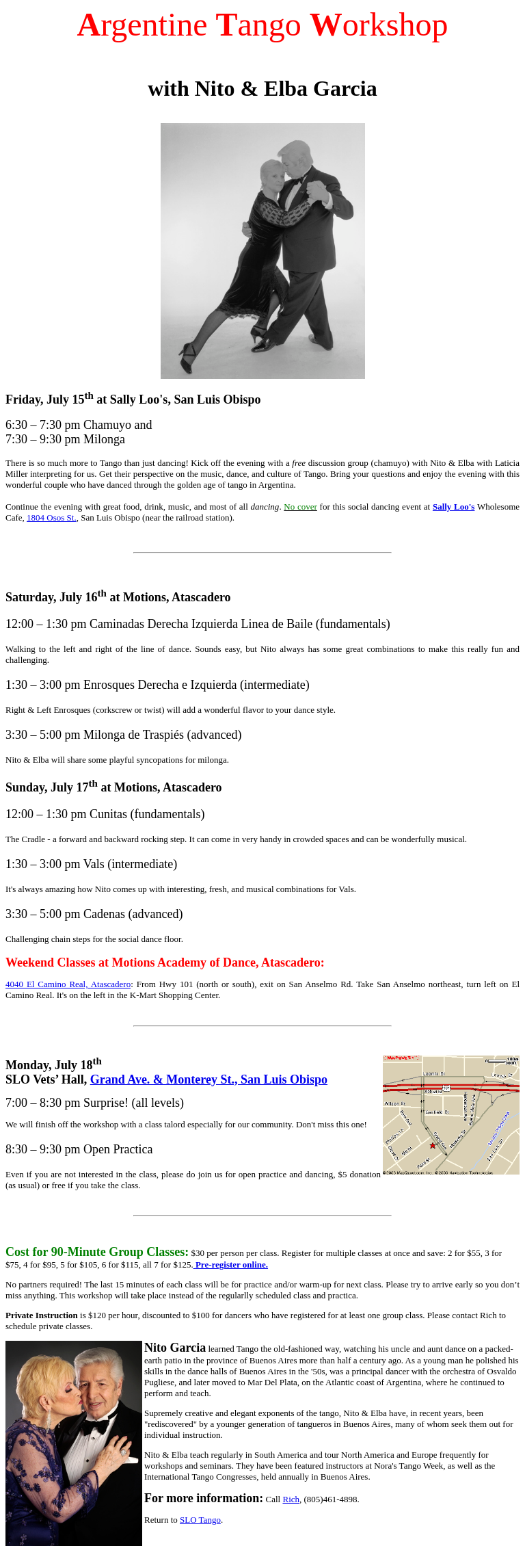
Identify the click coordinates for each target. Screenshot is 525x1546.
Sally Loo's (454, 506)
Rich (290, 1499)
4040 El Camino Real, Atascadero (68, 984)
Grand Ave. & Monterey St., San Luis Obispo (208, 1079)
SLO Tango (200, 1520)
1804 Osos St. (52, 517)
